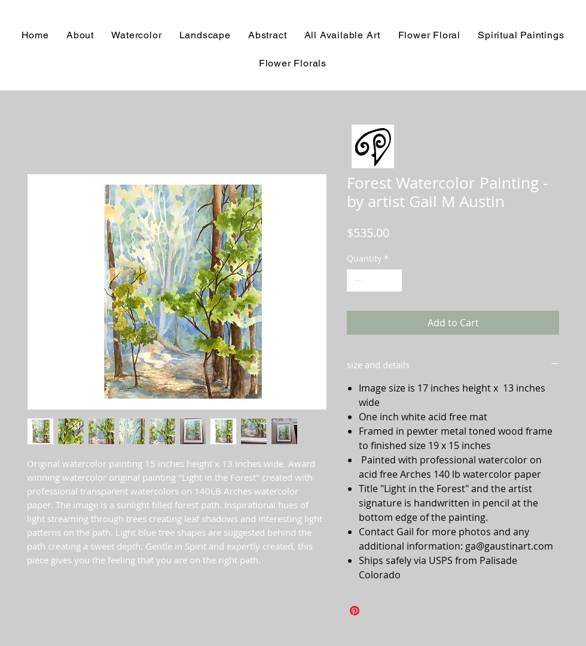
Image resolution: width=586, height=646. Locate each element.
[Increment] (392, 280)
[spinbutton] (374, 280)
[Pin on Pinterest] (354, 610)
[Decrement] (356, 280)
